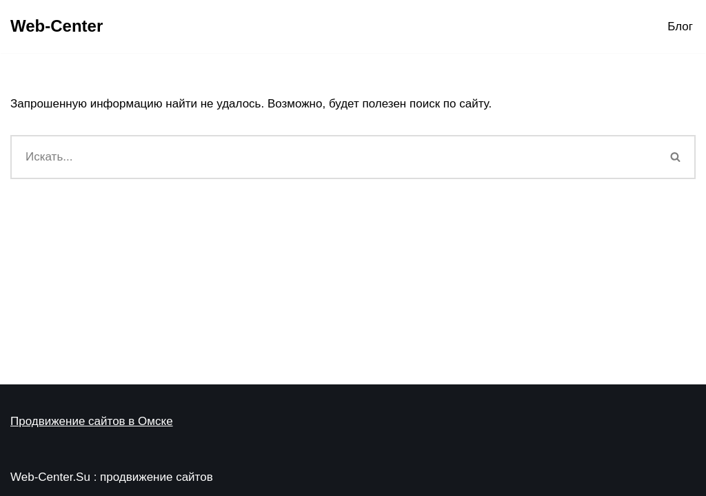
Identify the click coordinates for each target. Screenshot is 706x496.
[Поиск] (333, 157)
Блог (680, 26)
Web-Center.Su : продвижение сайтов (111, 477)
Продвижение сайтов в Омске (91, 421)
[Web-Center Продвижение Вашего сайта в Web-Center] (56, 26)
